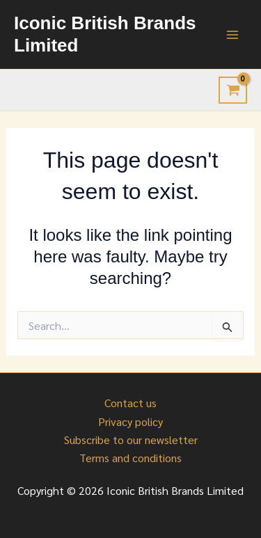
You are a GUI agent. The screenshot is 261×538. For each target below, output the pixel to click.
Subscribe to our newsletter (131, 439)
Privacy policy (130, 421)
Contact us (130, 402)
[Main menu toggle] (232, 34)
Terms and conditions (130, 457)
